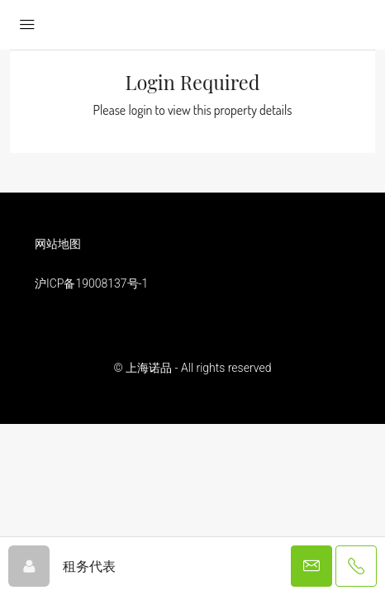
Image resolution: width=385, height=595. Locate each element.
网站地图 (58, 243)
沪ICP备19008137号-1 (91, 283)
